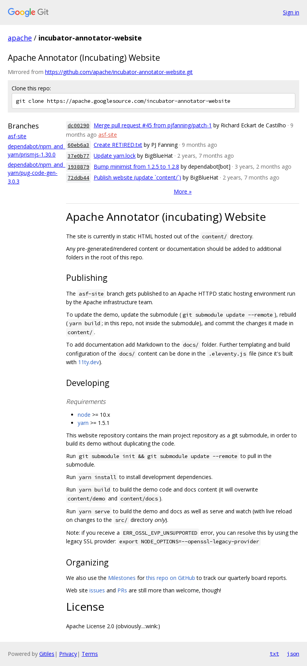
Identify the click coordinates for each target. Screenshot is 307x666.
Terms (90, 653)
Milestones (122, 577)
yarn (83, 422)
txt (274, 653)
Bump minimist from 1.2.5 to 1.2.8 (136, 166)
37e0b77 (78, 156)
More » (183, 191)
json (293, 653)
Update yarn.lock (115, 155)
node (84, 414)
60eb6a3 (78, 145)
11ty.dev (88, 362)
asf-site (17, 136)
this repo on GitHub (170, 577)
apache (20, 37)
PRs (122, 590)
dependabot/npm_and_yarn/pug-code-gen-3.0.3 (36, 173)
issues (97, 590)
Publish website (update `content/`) (137, 177)
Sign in (291, 12)
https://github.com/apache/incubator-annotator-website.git (119, 72)
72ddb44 (78, 177)
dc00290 (78, 125)
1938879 (78, 167)
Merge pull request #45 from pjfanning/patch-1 (153, 125)
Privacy (68, 653)
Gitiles (46, 653)
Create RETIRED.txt (118, 144)
